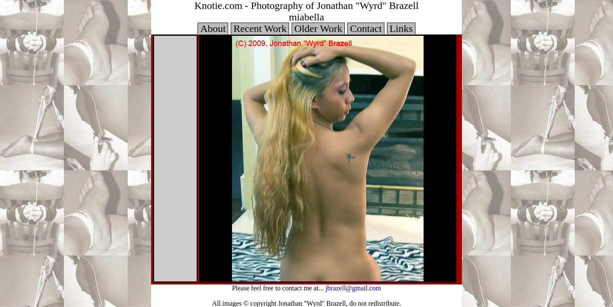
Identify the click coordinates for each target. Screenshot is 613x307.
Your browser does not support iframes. (175, 158)
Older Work (318, 28)
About (213, 28)
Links (401, 28)
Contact (366, 28)
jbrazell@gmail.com (353, 287)
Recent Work (259, 28)
